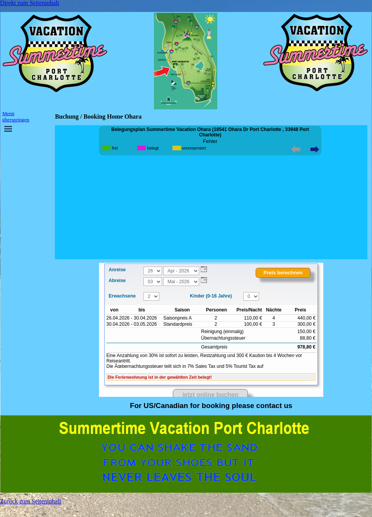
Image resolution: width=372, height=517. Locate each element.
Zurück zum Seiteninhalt (30, 501)
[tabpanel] (211, 405)
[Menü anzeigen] (8, 128)
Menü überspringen (15, 116)
